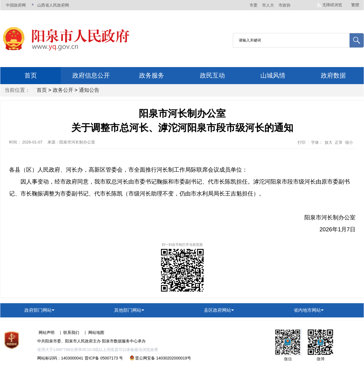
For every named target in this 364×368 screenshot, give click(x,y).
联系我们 (71, 332)
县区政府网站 (217, 310)
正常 (339, 142)
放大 (328, 142)
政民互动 (212, 75)
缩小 (349, 142)
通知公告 (89, 90)
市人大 (268, 5)
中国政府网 (16, 5)
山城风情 (272, 75)
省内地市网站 (307, 310)
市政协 (284, 5)
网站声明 (47, 332)
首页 (30, 75)
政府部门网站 (38, 310)
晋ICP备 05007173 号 (104, 358)
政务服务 (151, 75)
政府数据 (333, 75)
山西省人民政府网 (53, 5)
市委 (254, 5)
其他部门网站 (127, 310)
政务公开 (63, 90)
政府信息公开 (91, 75)
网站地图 (96, 332)
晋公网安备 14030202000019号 (160, 358)
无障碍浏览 (332, 5)
